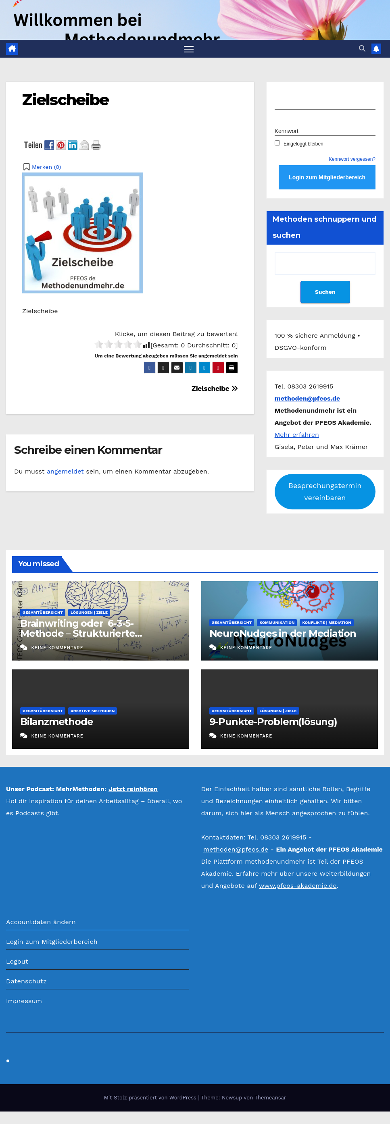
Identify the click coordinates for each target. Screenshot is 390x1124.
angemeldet (65, 472)
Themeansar (270, 1098)
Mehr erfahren (297, 435)
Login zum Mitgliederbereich (52, 942)
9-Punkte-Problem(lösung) (273, 722)
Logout (17, 962)
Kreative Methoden (93, 711)
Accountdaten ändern (41, 922)
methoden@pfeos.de (235, 850)
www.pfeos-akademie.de (298, 886)
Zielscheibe (65, 100)
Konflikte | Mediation (326, 623)
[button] (362, 49)
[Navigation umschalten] (188, 49)
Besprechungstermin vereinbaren (324, 492)
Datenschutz (26, 981)
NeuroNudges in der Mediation (282, 634)
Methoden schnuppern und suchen (325, 227)
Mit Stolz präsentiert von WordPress (151, 1098)
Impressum (24, 1001)
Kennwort (286, 131)
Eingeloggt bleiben (299, 144)
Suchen (325, 292)
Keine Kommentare (57, 648)
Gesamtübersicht (43, 613)
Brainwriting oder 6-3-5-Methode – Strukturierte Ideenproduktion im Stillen (84, 634)
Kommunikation (276, 623)
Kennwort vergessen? (352, 159)
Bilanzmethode (56, 722)
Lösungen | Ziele (89, 613)
